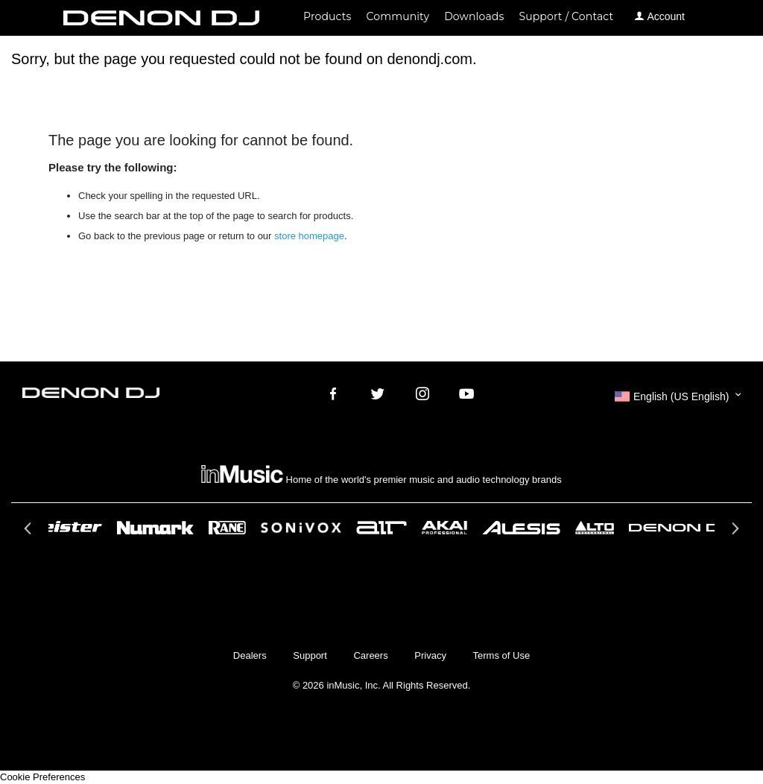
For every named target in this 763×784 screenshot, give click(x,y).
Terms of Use (502, 655)
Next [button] (733, 533)
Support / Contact (566, 16)
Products (327, 16)
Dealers (250, 655)
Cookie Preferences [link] (42, 777)
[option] (381, 527)
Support (310, 655)
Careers (370, 655)
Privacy (430, 655)
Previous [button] (29, 533)
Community (398, 16)
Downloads (474, 16)
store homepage (309, 235)
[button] (678, 396)
